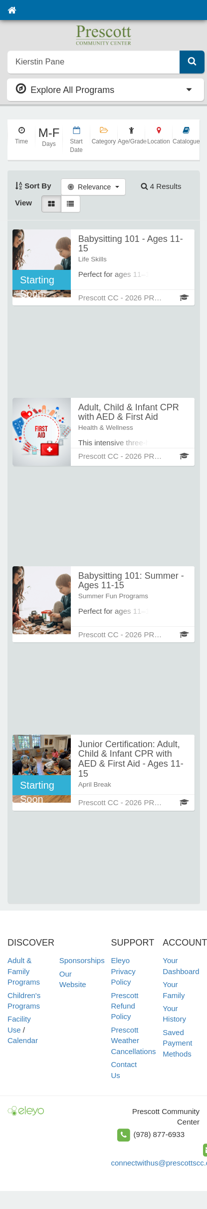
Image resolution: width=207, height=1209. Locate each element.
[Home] (11, 10)
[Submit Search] (192, 61)
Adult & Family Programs (23, 971)
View (23, 202)
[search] (93, 61)
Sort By (33, 185)
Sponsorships (82, 960)
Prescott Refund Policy (125, 1006)
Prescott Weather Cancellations (133, 1041)
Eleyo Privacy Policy (123, 971)
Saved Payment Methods (177, 1043)
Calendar (22, 1040)
